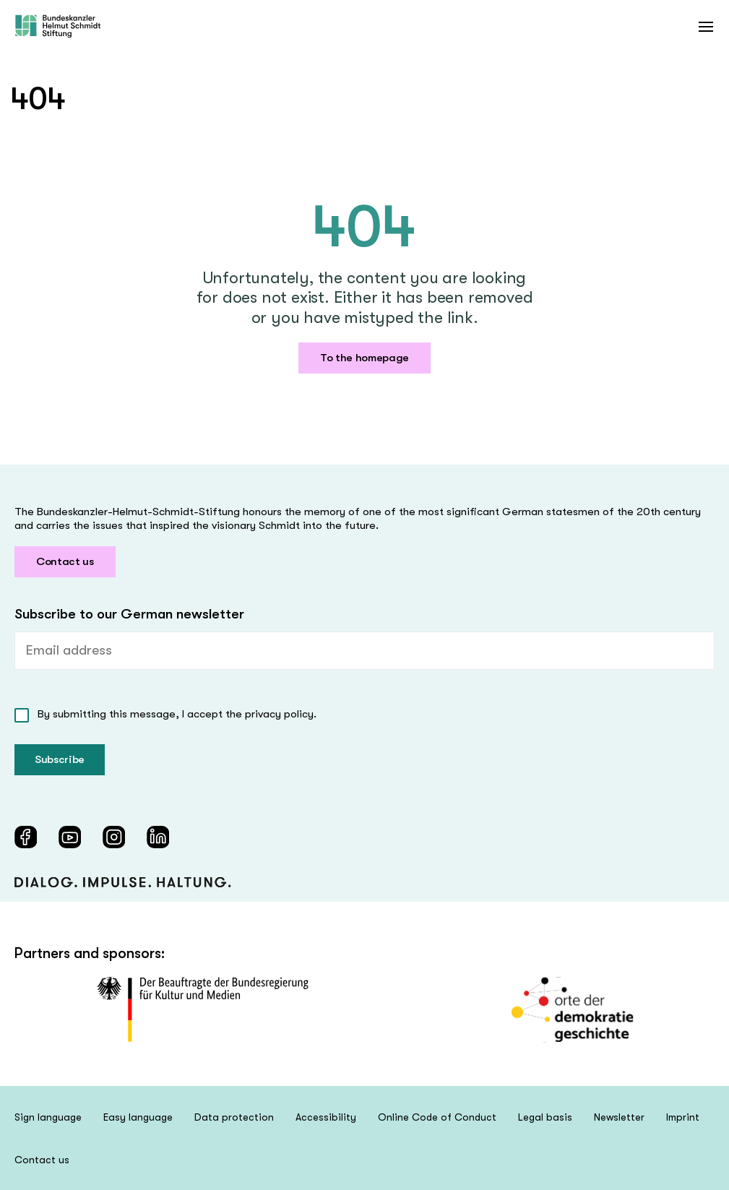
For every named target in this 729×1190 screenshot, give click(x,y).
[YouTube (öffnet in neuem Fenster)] (70, 837)
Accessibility (326, 1117)
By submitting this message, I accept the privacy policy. (177, 713)
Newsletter (619, 1117)
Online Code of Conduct (437, 1117)
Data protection (234, 1117)
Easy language (138, 1117)
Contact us (65, 561)
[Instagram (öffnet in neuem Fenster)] (114, 837)
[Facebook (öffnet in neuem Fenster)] (25, 837)
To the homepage (364, 357)
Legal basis (545, 1117)
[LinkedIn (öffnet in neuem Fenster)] (158, 837)
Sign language (48, 1117)
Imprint (682, 1117)
